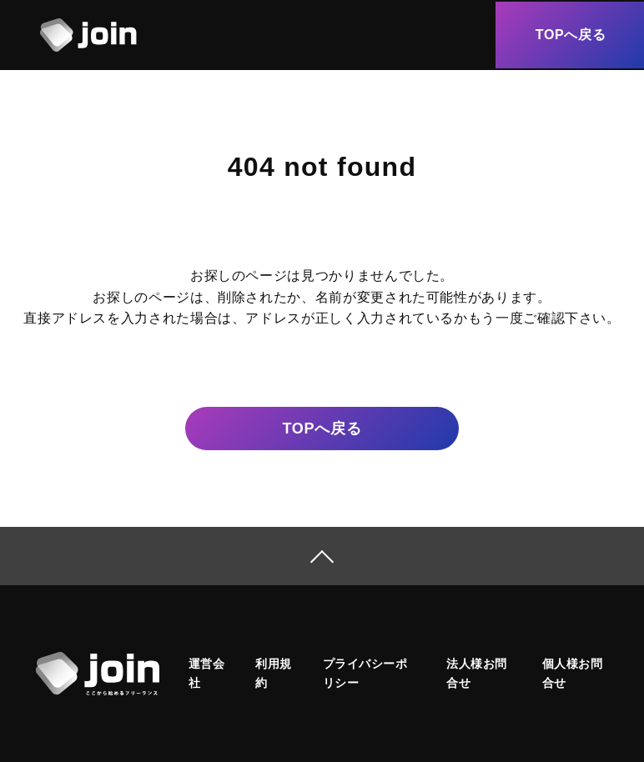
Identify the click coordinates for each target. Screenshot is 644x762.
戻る (321, 429)
